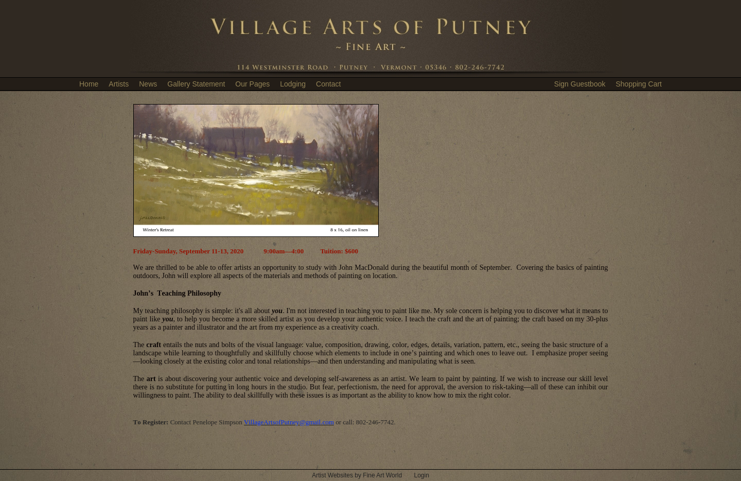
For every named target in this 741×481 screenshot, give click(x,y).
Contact (328, 84)
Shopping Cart (638, 84)
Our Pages (252, 84)
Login (421, 475)
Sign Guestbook (580, 84)
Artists (119, 84)
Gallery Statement (196, 84)
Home (88, 84)
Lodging (293, 84)
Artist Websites (332, 475)
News (148, 84)
